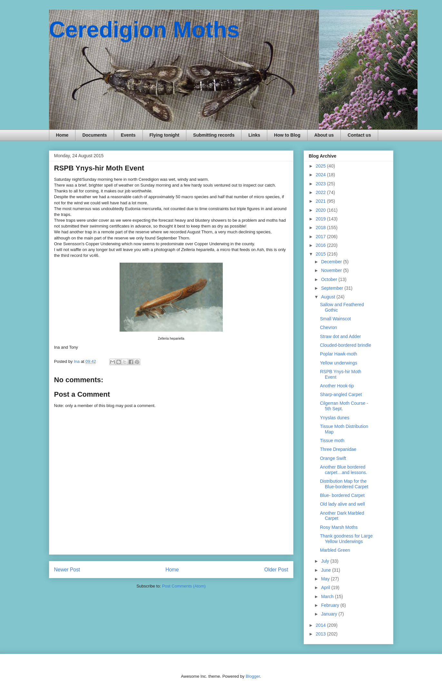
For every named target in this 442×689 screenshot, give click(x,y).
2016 (321, 245)
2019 (321, 218)
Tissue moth (332, 440)
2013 (321, 633)
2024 (321, 174)
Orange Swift (333, 458)
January (330, 613)
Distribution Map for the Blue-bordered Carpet (344, 484)
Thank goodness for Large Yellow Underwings (346, 538)
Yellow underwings (338, 362)
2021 (321, 201)
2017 (321, 236)
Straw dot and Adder (340, 336)
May (326, 578)
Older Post (276, 569)
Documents (94, 135)
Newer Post (67, 569)
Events (128, 135)
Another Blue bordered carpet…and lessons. (343, 469)
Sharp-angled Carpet (341, 394)
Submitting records (213, 135)
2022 (321, 192)
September (332, 288)
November (332, 270)
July (325, 561)
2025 (321, 166)
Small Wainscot (335, 318)
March (328, 596)
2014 (321, 625)
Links (254, 135)
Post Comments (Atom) (184, 586)
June (326, 570)
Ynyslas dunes (334, 417)
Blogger (253, 676)
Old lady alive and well (342, 504)
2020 (321, 210)
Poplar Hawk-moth (338, 353)
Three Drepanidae (338, 449)
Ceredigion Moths (144, 29)
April (326, 587)
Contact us (359, 135)
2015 (321, 254)
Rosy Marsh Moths (339, 527)
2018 (321, 227)
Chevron (328, 327)
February (330, 605)
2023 (321, 183)
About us (324, 135)
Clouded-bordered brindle (345, 345)
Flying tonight (165, 135)
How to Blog (287, 135)
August (328, 296)
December (332, 261)
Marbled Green (335, 550)
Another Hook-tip (337, 385)
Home (62, 135)
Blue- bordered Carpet (342, 495)
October (330, 279)
